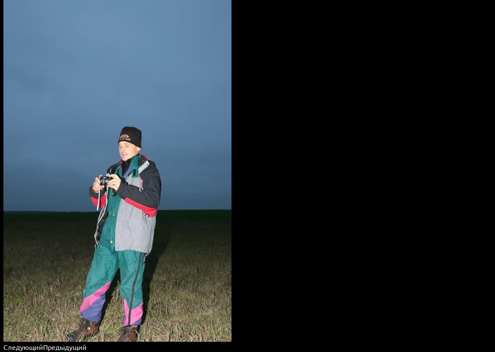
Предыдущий (65, 347)
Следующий (23, 347)
